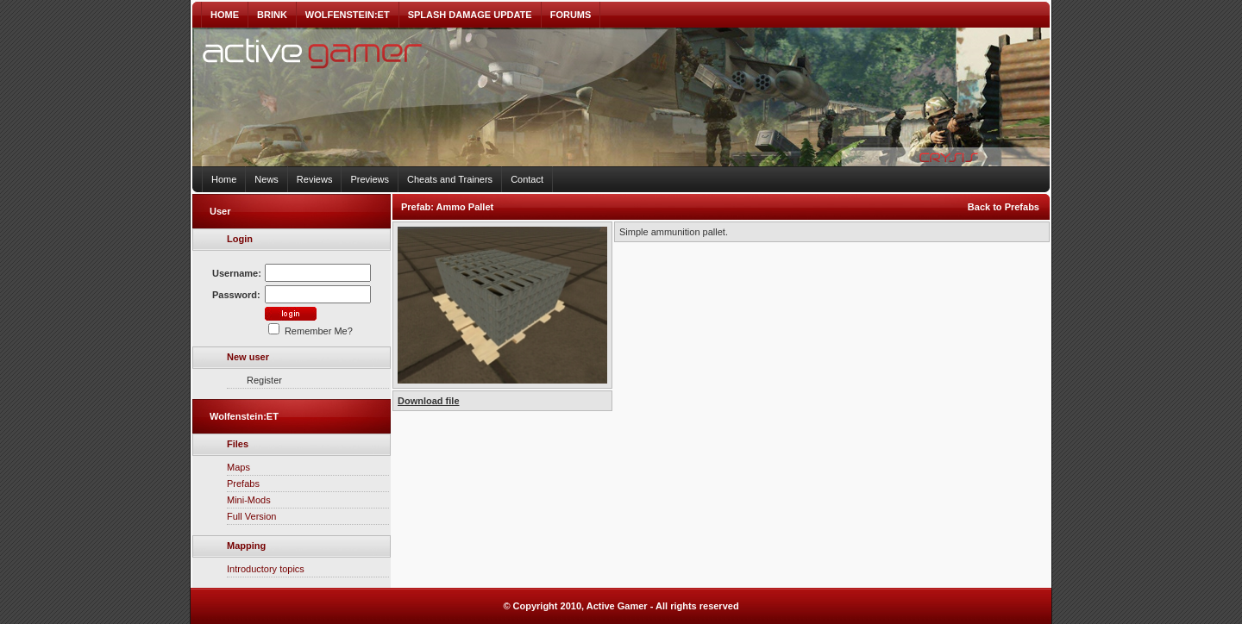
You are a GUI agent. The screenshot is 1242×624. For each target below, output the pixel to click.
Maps (238, 467)
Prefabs (243, 483)
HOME (224, 14)
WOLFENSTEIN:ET (347, 14)
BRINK (272, 14)
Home (223, 179)
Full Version (251, 516)
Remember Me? (310, 331)
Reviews (315, 179)
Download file (429, 401)
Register (264, 380)
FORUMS (571, 14)
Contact (527, 179)
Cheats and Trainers (449, 179)
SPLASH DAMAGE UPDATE (470, 14)
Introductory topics (265, 569)
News (266, 179)
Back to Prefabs (1003, 207)
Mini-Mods (249, 500)
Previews (369, 179)
